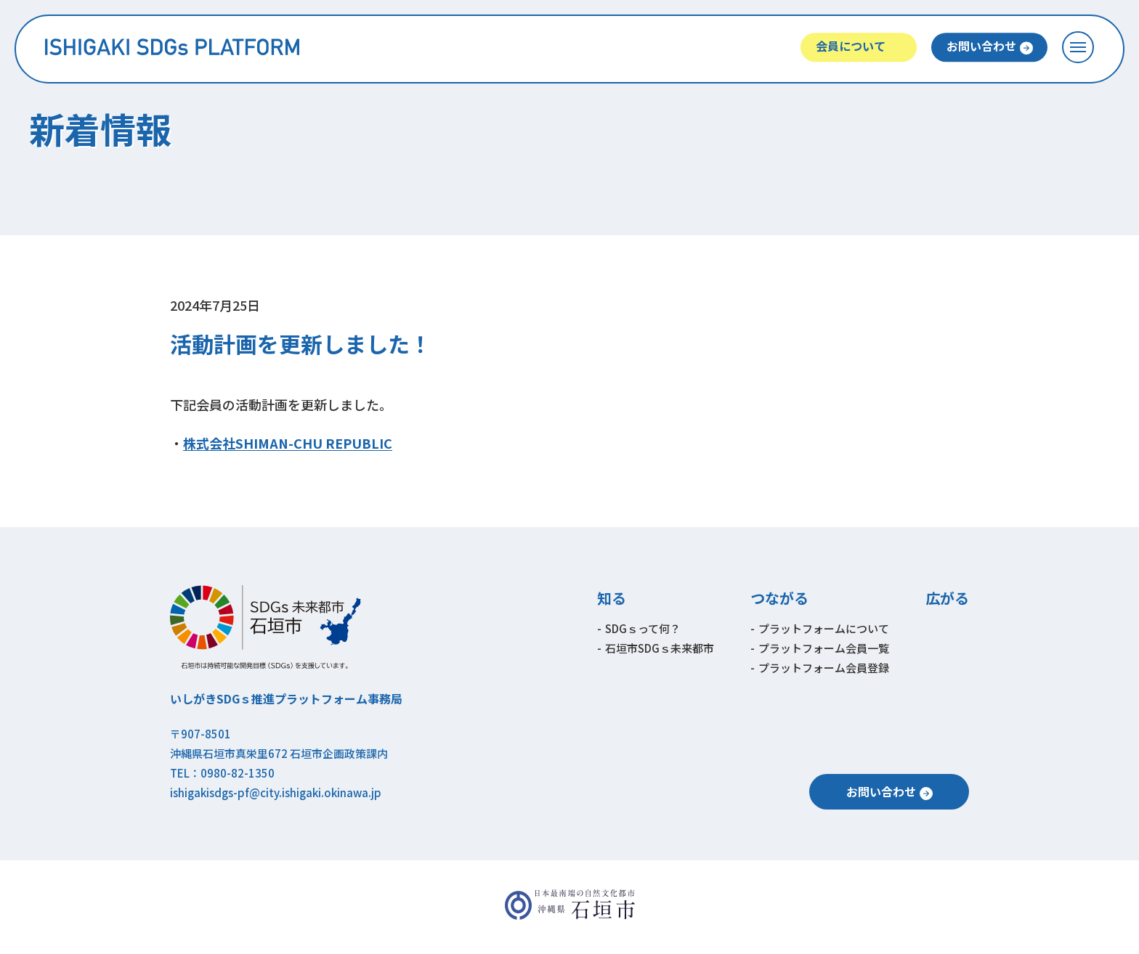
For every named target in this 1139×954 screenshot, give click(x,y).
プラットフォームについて (823, 628)
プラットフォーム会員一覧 (823, 648)
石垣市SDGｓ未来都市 (659, 648)
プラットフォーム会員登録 (823, 667)
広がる (947, 597)
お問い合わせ (981, 45)
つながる (779, 597)
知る (611, 597)
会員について (850, 45)
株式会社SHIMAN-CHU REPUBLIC (287, 442)
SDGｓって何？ (643, 628)
